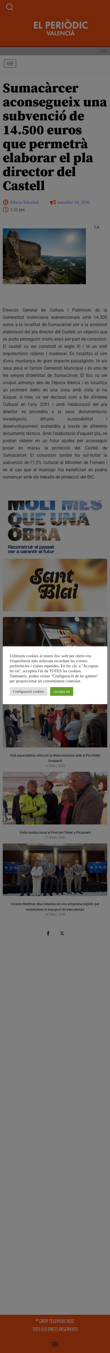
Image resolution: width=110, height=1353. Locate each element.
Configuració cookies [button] (29, 694)
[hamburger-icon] (10, 63)
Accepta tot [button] (63, 694)
